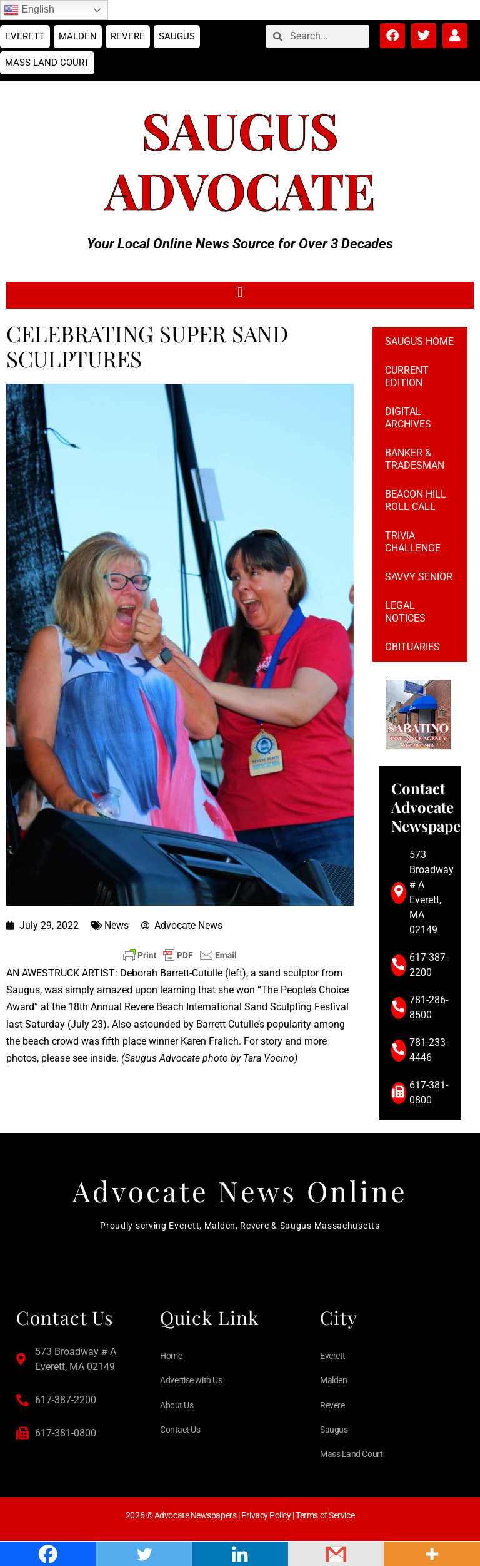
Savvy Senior (418, 577)
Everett (25, 36)
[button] (240, 292)
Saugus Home (419, 341)
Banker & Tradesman (414, 459)
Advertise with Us (191, 1380)
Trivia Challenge (413, 542)
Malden (78, 36)
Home (171, 1356)
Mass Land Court (47, 62)
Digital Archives (408, 418)
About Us (176, 1405)
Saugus (177, 36)
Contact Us (180, 1430)
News (116, 925)
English (29, 10)
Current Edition (407, 376)
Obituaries (412, 647)
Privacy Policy (266, 1515)
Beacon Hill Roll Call (415, 500)
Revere (128, 36)
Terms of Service (325, 1515)
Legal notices (405, 612)
